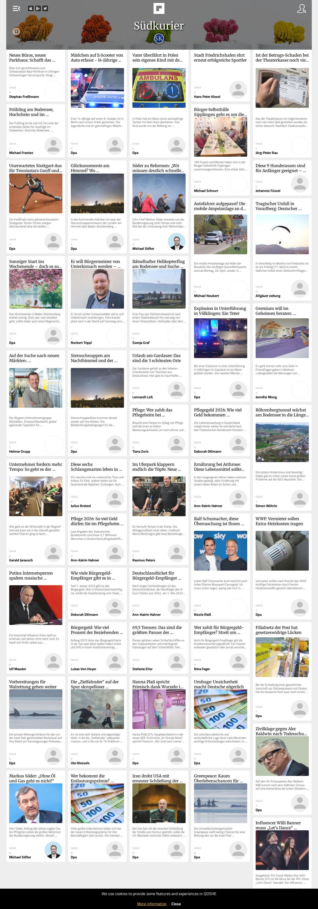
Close (176, 904)
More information (152, 904)
